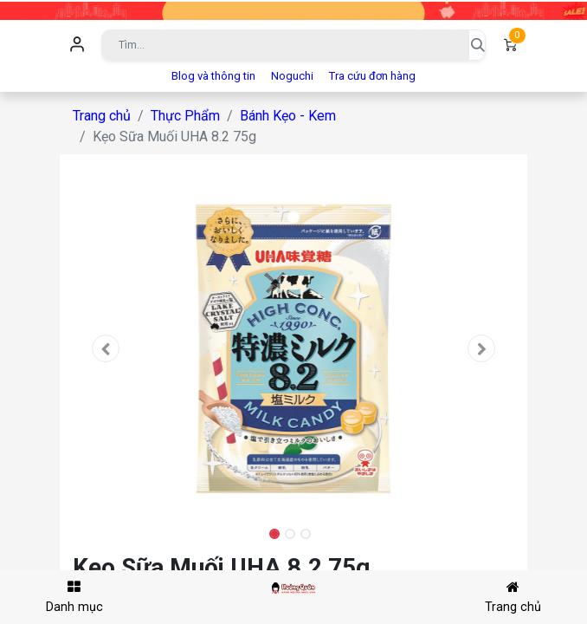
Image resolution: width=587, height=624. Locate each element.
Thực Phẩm (185, 115)
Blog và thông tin (213, 75)
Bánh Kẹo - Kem (288, 115)
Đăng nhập (77, 45)
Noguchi (292, 75)
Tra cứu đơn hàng (372, 75)
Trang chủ (102, 115)
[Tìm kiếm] (477, 45)
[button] (106, 348)
